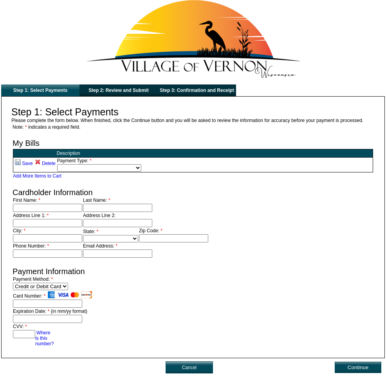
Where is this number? (44, 338)
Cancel (189, 367)
